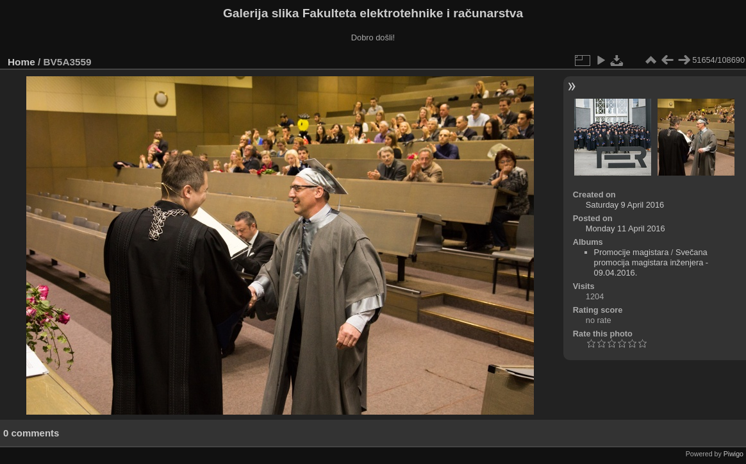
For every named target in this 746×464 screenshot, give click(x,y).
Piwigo (733, 454)
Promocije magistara (631, 252)
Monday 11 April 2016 (625, 228)
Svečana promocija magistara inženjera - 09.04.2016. (651, 262)
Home (21, 61)
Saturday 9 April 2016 (625, 205)
